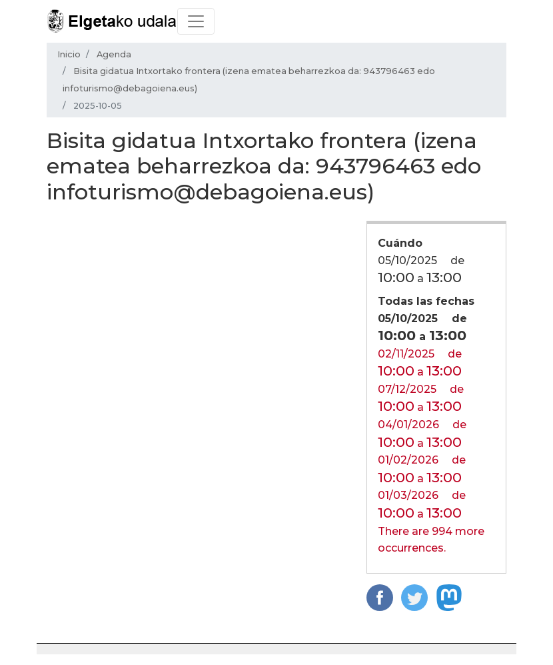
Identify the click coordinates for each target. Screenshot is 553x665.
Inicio (69, 54)
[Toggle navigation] (196, 21)
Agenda (114, 54)
